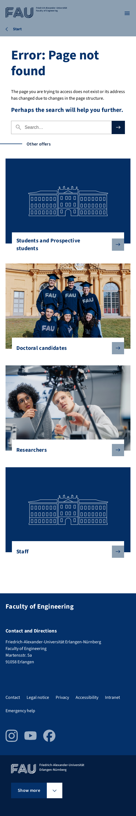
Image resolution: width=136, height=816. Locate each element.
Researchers (66, 450)
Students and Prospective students (66, 244)
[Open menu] (127, 13)
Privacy (62, 697)
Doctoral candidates (66, 348)
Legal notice (38, 697)
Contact (13, 697)
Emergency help (20, 711)
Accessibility (87, 697)
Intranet (112, 697)
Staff (66, 552)
